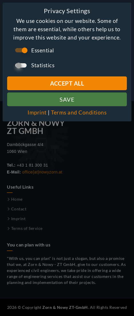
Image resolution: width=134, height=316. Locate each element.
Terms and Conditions (79, 112)
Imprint (37, 112)
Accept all (67, 83)
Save (67, 99)
